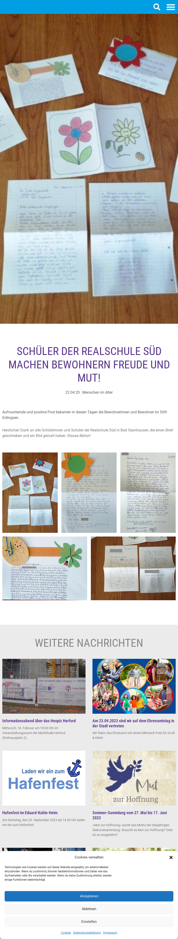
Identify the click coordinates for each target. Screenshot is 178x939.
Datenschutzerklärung (87, 932)
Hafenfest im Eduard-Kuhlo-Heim (29, 817)
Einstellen (89, 922)
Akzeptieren (89, 896)
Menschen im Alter (97, 397)
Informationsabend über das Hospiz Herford (39, 725)
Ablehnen (89, 909)
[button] (171, 857)
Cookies (66, 932)
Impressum (110, 932)
